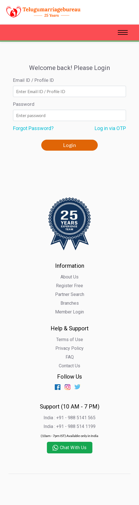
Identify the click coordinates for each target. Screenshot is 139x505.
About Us (69, 277)
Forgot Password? (33, 128)
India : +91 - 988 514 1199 (69, 426)
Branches (69, 303)
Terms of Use (69, 339)
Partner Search (69, 294)
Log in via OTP (110, 128)
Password (23, 104)
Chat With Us (70, 448)
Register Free (69, 285)
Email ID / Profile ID (33, 80)
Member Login (69, 312)
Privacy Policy (69, 348)
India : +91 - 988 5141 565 (69, 417)
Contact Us (69, 365)
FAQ (70, 357)
